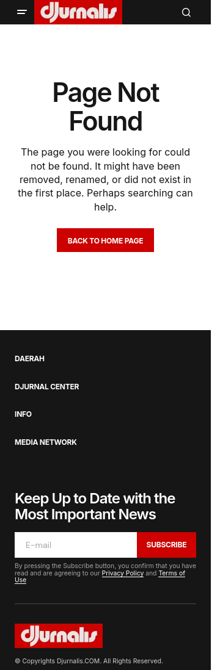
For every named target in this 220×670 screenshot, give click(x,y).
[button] (22, 12)
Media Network (46, 442)
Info (23, 414)
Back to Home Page (105, 240)
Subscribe (167, 544)
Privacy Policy (123, 573)
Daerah (30, 359)
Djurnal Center (47, 387)
